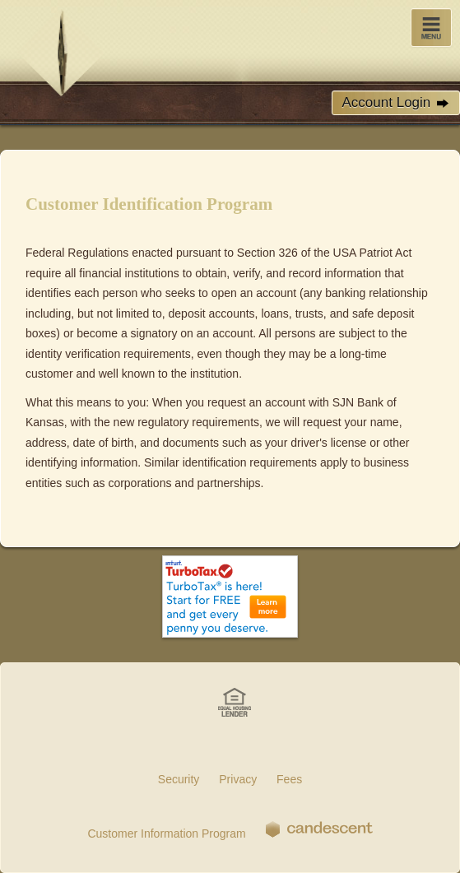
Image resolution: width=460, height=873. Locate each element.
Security (179, 779)
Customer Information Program (166, 833)
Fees (289, 779)
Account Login (395, 103)
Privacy (238, 779)
